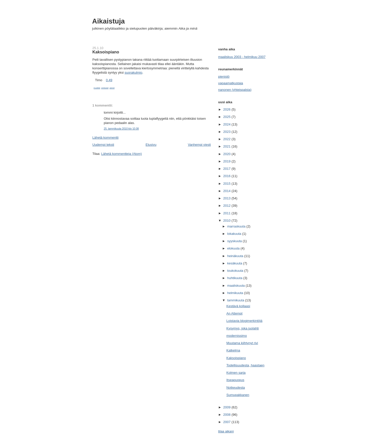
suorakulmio (133, 72)
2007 (227, 422)
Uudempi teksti (103, 145)
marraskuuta (236, 226)
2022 (227, 139)
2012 (227, 205)
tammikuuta (236, 300)
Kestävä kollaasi (238, 306)
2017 (227, 169)
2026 (227, 109)
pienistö (224, 76)
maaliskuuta (236, 285)
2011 (227, 213)
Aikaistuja (108, 21)
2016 (227, 176)
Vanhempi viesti (199, 145)
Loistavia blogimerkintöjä (244, 321)
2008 (227, 415)
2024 (227, 124)
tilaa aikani (226, 431)
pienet (112, 88)
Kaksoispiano (105, 52)
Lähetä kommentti (105, 137)
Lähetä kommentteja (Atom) (121, 154)
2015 (227, 183)
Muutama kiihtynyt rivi (242, 343)
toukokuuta (235, 271)
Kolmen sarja (235, 372)
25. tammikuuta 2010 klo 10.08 (121, 128)
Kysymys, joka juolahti (242, 328)
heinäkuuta (235, 256)
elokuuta (234, 248)
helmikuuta (235, 293)
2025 (227, 117)
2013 (227, 198)
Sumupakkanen (237, 395)
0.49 (109, 80)
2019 (227, 161)
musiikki (97, 88)
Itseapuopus (235, 380)
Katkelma (233, 350)
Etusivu (151, 145)
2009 (227, 407)
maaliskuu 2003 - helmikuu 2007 (241, 57)
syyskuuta (235, 241)
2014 (227, 191)
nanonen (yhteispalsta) (235, 90)
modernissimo (236, 336)
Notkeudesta (235, 387)
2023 (227, 132)
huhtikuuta (235, 278)
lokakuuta (234, 234)
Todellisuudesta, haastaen (245, 365)
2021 (227, 146)
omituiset (105, 88)
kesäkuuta (235, 263)
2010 (227, 220)
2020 (227, 154)
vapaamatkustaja (230, 83)
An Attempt (234, 313)
